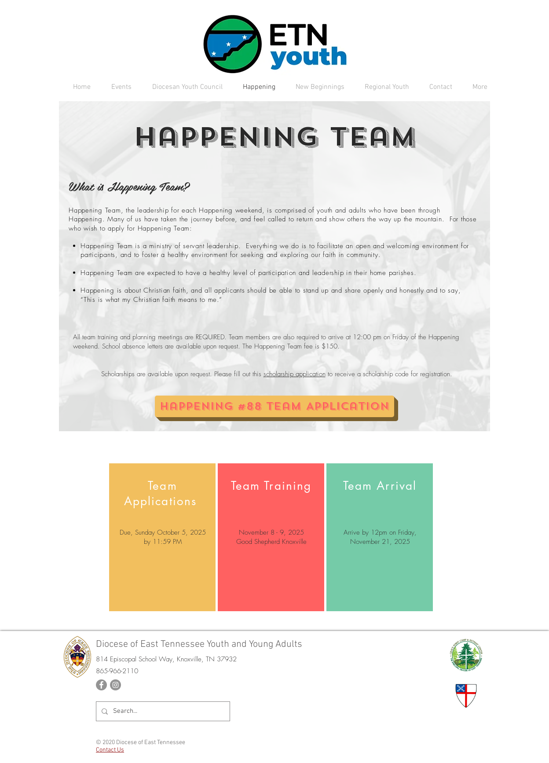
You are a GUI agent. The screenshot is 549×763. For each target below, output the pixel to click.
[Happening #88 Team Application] (274, 406)
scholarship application (295, 374)
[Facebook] (101, 684)
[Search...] (162, 711)
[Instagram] (115, 684)
